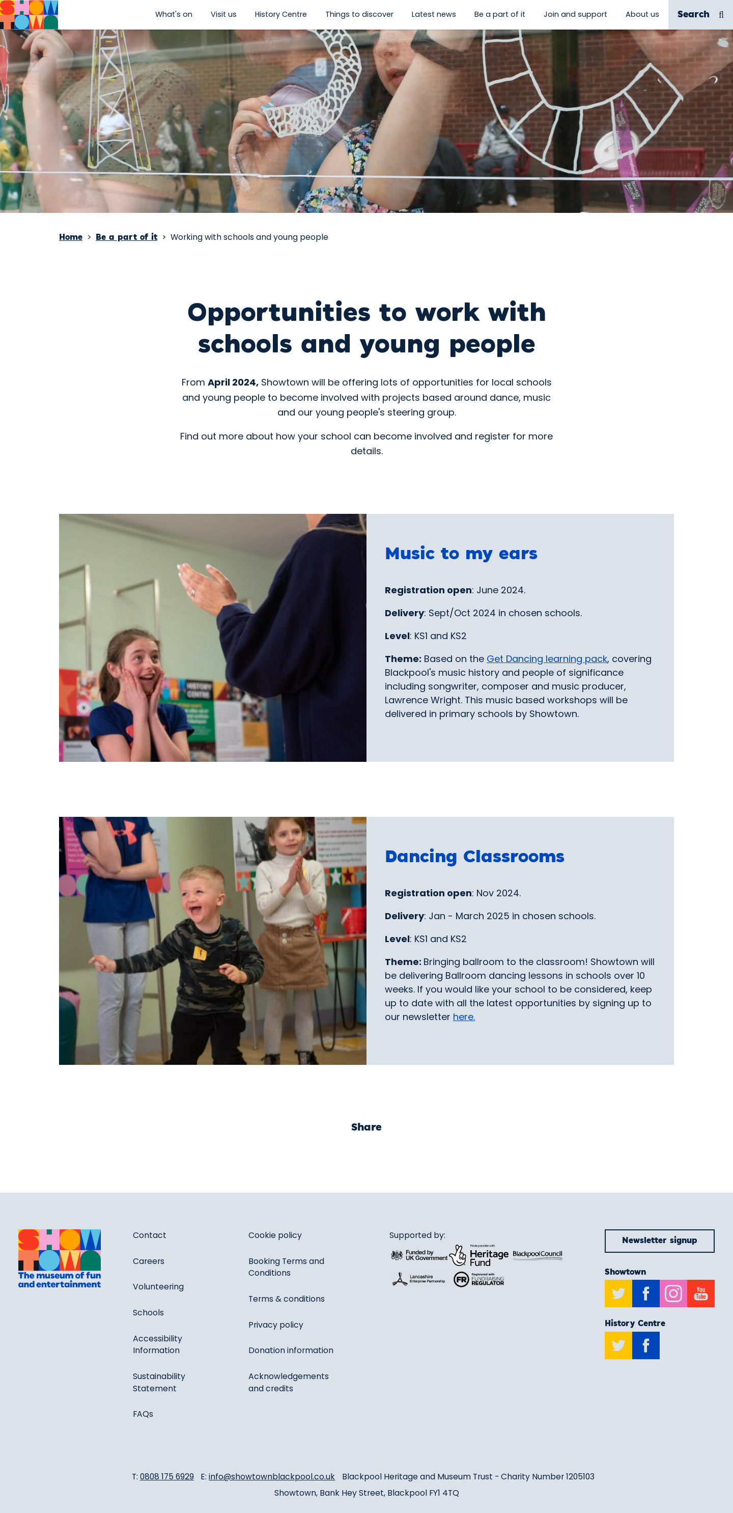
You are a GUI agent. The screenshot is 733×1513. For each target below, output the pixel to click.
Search (701, 15)
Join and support (575, 14)
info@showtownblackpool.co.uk (272, 1476)
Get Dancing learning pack (547, 658)
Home (70, 237)
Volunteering (158, 1286)
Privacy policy (275, 1325)
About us (642, 14)
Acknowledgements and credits (288, 1382)
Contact (149, 1235)
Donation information (290, 1350)
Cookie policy (275, 1235)
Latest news (434, 14)
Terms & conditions (286, 1299)
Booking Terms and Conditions (286, 1267)
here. (464, 1016)
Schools (148, 1312)
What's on (173, 14)
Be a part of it (499, 14)
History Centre (281, 14)
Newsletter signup (659, 1241)
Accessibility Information (157, 1345)
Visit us (224, 14)
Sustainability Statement (159, 1382)
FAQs (143, 1414)
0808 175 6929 (167, 1476)
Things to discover (359, 14)
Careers (148, 1261)
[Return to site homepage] (29, 15)
